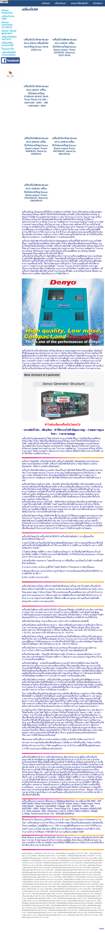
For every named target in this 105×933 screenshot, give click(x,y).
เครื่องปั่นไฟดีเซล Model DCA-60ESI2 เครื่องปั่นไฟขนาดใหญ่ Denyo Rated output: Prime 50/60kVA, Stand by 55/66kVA (36, 146)
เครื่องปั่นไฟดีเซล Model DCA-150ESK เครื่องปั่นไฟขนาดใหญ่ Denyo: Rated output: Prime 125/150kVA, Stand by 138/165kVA (36, 193)
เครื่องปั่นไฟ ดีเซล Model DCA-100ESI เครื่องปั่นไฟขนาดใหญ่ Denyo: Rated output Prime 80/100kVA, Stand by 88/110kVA (64, 146)
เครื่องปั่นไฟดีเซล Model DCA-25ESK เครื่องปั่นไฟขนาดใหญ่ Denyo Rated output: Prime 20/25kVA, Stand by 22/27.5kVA (64, 47)
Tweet (101, 929)
